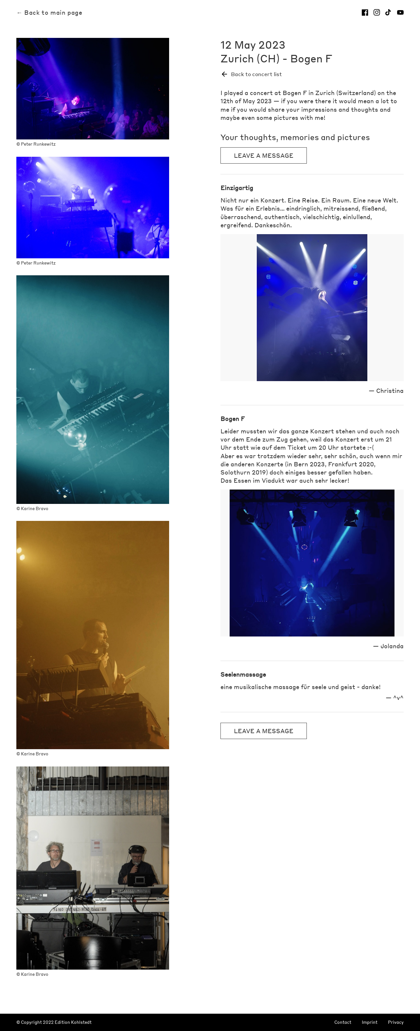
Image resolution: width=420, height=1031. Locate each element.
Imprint (369, 1022)
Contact (342, 1022)
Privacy (396, 1022)
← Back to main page (49, 12)
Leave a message (263, 155)
